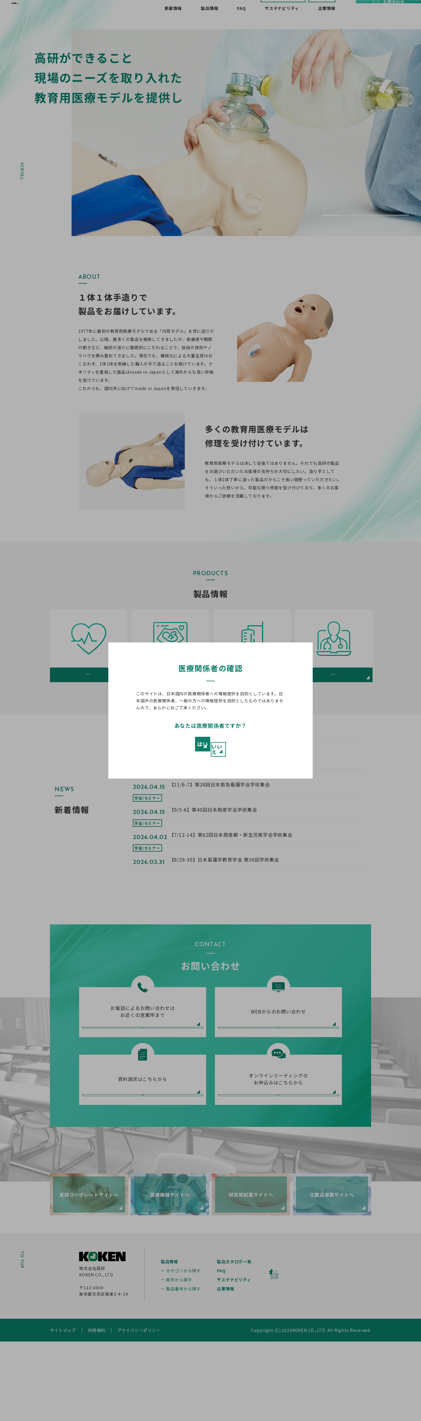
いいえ (250, 746)
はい (171, 746)
